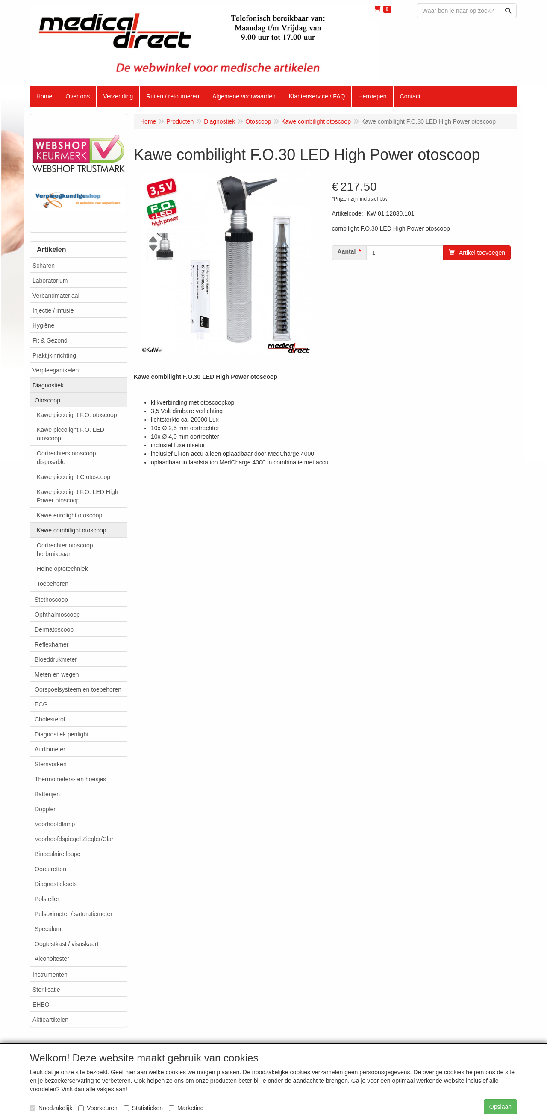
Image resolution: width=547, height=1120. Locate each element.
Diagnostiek (48, 385)
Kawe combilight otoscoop (71, 530)
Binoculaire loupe (57, 854)
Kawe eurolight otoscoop (69, 515)
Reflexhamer (51, 644)
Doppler (45, 809)
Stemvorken (51, 764)
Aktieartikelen (50, 1019)
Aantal (347, 251)
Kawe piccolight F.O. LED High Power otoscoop (77, 496)
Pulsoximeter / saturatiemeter (73, 913)
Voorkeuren (98, 1108)
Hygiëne (43, 325)
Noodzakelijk (51, 1108)
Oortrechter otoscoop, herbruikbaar (65, 549)
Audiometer (50, 749)
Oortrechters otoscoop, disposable (67, 457)
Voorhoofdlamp (55, 824)
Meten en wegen (57, 674)
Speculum (48, 928)
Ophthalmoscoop (57, 614)
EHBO (41, 1004)
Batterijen (47, 794)
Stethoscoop (51, 599)
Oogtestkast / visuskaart (66, 943)
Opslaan (500, 1106)
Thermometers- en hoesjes (70, 779)
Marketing (186, 1108)
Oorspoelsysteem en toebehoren (78, 689)
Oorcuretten (50, 869)
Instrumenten (50, 974)
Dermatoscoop (54, 629)
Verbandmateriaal (55, 295)
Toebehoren (52, 583)
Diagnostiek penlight (61, 734)
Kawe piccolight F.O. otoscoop (77, 414)
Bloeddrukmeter (56, 659)
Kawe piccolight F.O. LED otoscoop (70, 434)
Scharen (43, 265)
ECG (41, 704)
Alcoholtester (52, 958)
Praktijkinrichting (54, 355)
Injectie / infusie (53, 310)
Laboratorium (50, 280)
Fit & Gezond (50, 340)
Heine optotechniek (62, 568)
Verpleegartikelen (55, 370)
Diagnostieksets (56, 884)
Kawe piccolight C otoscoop (73, 476)
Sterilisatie (46, 989)
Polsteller (47, 898)
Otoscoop (47, 400)
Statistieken (143, 1108)
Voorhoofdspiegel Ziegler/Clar (74, 839)
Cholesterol (50, 719)
